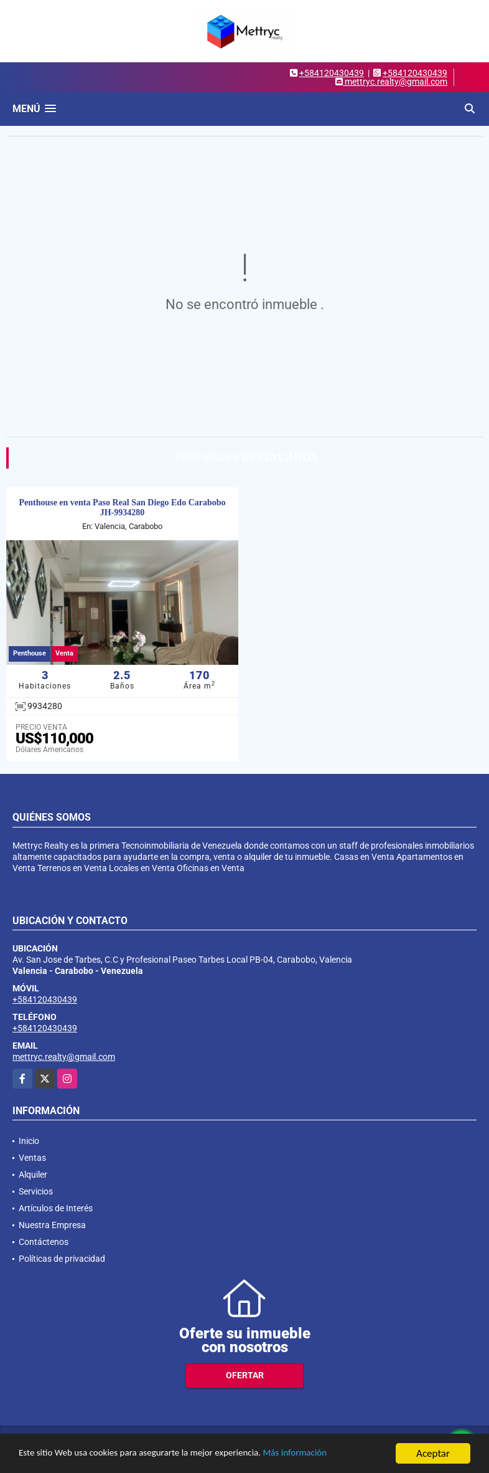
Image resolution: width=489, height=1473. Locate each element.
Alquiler (33, 1175)
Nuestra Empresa (52, 1225)
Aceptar (433, 1453)
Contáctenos (43, 1242)
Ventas (32, 1158)
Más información (332, 1454)
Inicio (29, 1141)
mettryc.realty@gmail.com (63, 1057)
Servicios (36, 1191)
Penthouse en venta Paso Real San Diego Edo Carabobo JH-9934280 (122, 508)
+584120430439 (331, 73)
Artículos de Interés (56, 1208)
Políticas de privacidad (62, 1259)
